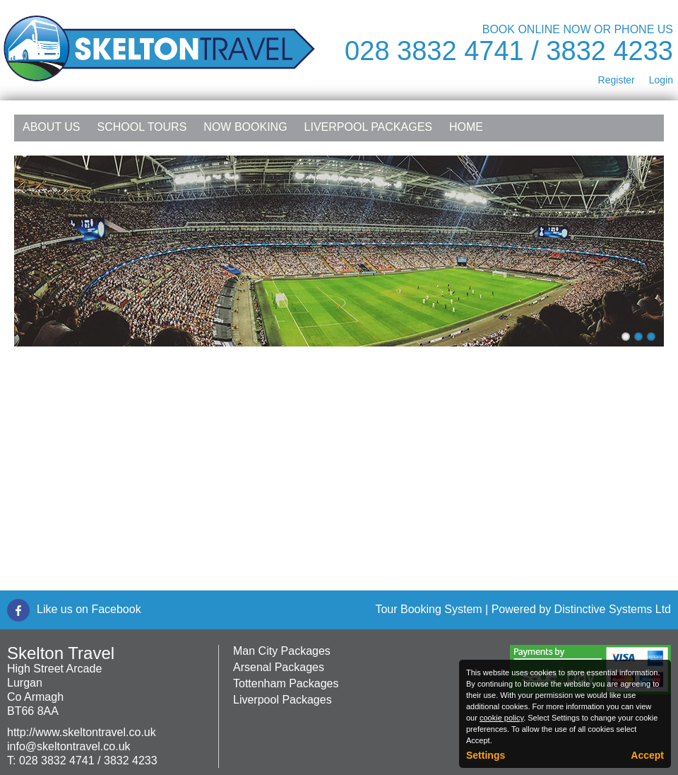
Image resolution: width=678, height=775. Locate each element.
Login (661, 80)
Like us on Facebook (89, 609)
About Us (52, 127)
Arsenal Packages (278, 667)
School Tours (142, 127)
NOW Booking (245, 127)
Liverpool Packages (368, 127)
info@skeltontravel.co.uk (69, 746)
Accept (647, 755)
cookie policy (501, 717)
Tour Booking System (428, 609)
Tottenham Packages (285, 683)
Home (466, 127)
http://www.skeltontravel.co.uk (81, 732)
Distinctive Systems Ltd (612, 609)
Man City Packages (282, 651)
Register (616, 80)
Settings (485, 755)
